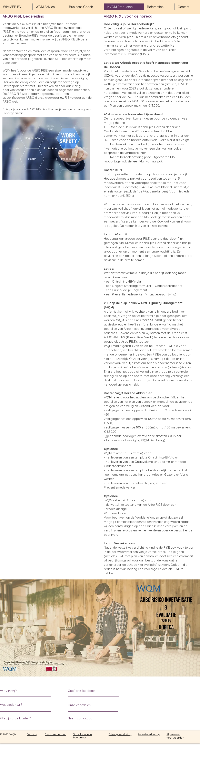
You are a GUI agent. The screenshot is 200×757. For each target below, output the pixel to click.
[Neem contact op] (83, 718)
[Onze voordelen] (79, 705)
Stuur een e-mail (55, 734)
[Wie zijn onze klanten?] (15, 718)
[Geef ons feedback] (85, 691)
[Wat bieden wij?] (15, 704)
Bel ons (32, 734)
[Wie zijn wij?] (17, 691)
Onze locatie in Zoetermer (82, 735)
